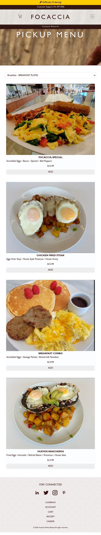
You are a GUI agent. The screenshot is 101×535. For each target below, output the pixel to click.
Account (50, 508)
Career (50, 522)
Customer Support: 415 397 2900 (50, 7)
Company (50, 503)
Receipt (51, 517)
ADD (50, 172)
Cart (50, 513)
